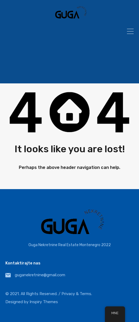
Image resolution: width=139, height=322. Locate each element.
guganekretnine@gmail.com (40, 275)
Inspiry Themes (44, 301)
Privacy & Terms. (76, 293)
